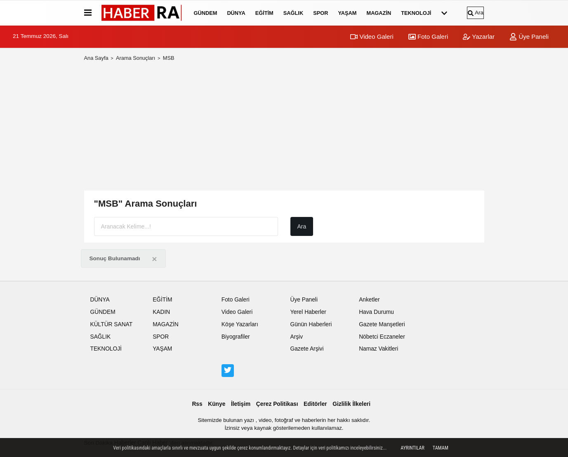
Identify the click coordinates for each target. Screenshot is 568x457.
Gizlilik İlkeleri (351, 404)
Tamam (440, 448)
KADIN (161, 312)
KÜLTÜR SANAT (111, 324)
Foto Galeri (428, 36)
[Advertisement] (284, 126)
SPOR (320, 13)
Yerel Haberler (308, 312)
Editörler (315, 404)
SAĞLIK (293, 13)
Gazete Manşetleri (382, 324)
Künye (216, 404)
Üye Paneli (529, 36)
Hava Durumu (376, 312)
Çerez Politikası (277, 404)
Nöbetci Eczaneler (382, 337)
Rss (197, 404)
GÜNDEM (205, 13)
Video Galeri (371, 36)
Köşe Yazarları (240, 324)
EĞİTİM (264, 13)
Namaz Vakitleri (378, 349)
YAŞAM (347, 13)
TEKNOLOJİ (416, 13)
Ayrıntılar (412, 448)
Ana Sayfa (96, 58)
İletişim (240, 404)
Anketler (369, 300)
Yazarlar (479, 36)
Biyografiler (236, 337)
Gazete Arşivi (306, 349)
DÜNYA (236, 13)
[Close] (154, 259)
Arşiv (296, 337)
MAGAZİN (378, 13)
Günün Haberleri (311, 324)
